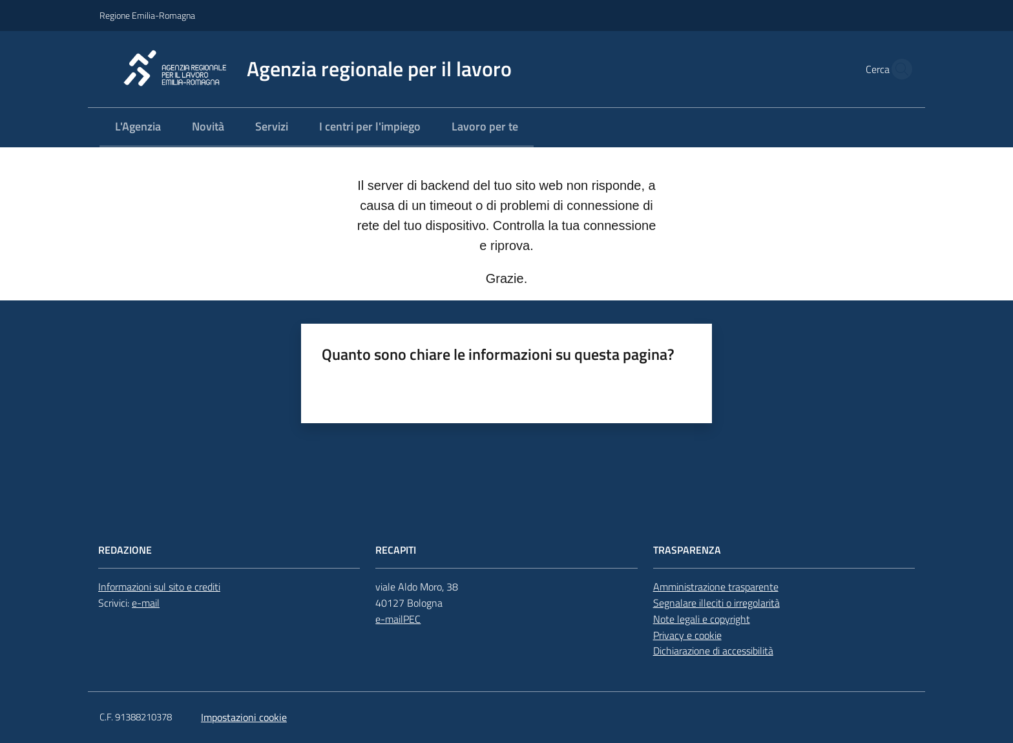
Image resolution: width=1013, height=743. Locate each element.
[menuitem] (137, 127)
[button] (898, 69)
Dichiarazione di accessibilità (713, 650)
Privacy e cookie (687, 635)
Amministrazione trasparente (715, 586)
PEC (412, 619)
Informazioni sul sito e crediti (159, 586)
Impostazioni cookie (244, 717)
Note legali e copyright (701, 619)
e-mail (146, 603)
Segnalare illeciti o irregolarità (716, 603)
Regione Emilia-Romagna (147, 15)
